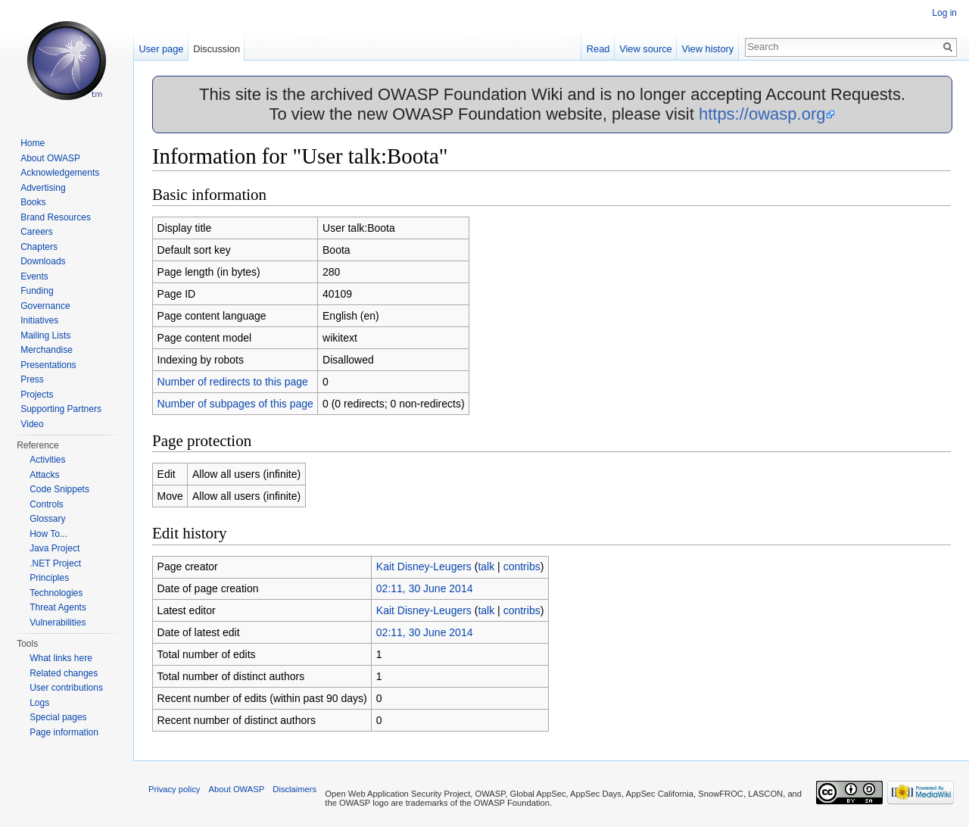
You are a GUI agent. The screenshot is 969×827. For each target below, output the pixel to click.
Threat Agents (58, 607)
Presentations (48, 365)
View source (645, 49)
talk (486, 566)
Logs (39, 702)
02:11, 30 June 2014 (424, 588)
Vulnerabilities (58, 622)
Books (32, 202)
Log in (944, 13)
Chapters (39, 247)
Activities (47, 459)
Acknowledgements (59, 172)
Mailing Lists (45, 335)
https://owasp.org (762, 114)
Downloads (42, 261)
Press (32, 379)
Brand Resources (55, 217)
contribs (522, 566)
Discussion (216, 49)
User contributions (66, 687)
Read (598, 49)
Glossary (47, 518)
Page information (64, 732)
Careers (36, 231)
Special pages (58, 717)
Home (32, 143)
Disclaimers (294, 789)
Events (34, 276)
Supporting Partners (60, 409)
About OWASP (50, 158)
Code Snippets (59, 489)
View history (707, 49)
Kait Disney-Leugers (424, 566)
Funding (36, 291)
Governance (45, 306)
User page (161, 49)
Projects (36, 394)
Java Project (54, 548)
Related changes (64, 673)
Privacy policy (174, 789)
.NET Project (55, 563)
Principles (49, 578)
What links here (61, 658)
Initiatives (39, 320)
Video (31, 424)
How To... (48, 534)
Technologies (56, 593)
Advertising (42, 188)
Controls (47, 504)
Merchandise (46, 350)
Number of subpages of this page (235, 404)
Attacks (44, 475)
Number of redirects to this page (232, 382)
